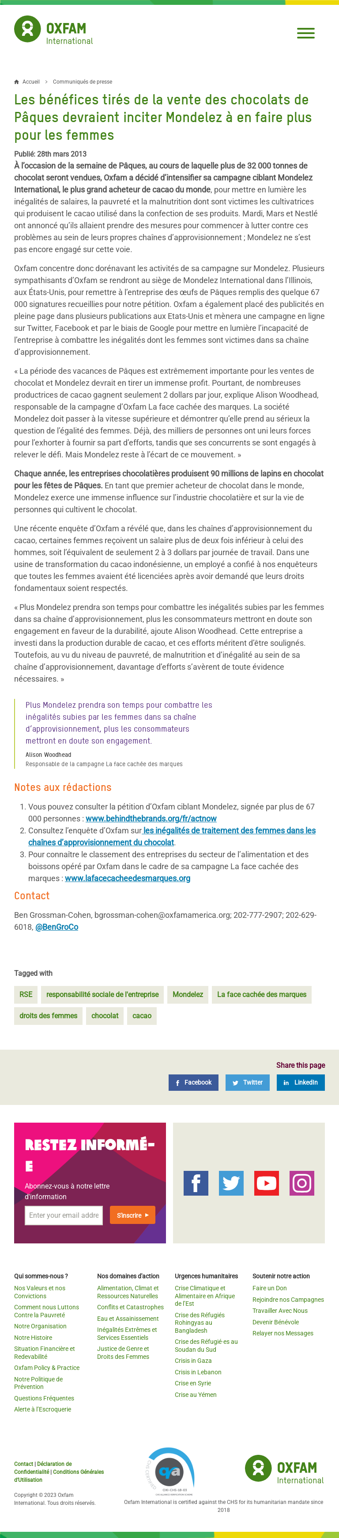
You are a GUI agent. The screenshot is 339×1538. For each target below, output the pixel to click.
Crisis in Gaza (193, 1360)
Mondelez (188, 994)
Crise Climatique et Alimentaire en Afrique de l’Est (205, 1296)
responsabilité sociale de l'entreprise (102, 994)
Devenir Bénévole (275, 1322)
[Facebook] (193, 1082)
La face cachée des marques (261, 994)
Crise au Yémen (196, 1394)
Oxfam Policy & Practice (46, 1367)
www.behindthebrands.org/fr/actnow (151, 818)
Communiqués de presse (82, 82)
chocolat (104, 1016)
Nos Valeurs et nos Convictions (39, 1292)
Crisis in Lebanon (198, 1372)
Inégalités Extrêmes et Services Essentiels (127, 1333)
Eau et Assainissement (128, 1318)
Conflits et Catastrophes (130, 1307)
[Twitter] (248, 1082)
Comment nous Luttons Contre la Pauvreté (46, 1311)
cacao (141, 1016)
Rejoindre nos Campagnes (288, 1299)
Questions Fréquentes (44, 1398)
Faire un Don (269, 1288)
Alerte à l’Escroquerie (42, 1409)
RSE (25, 994)
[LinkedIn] (301, 1082)
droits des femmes (48, 1016)
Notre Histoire (33, 1337)
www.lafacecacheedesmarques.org (127, 878)
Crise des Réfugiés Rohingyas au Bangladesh (200, 1323)
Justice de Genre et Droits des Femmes (123, 1352)
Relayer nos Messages (282, 1333)
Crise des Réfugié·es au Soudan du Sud (206, 1345)
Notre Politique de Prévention (38, 1383)
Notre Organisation (40, 1326)
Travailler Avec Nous (280, 1310)
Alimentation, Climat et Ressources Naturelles (128, 1292)
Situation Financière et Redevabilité (44, 1352)
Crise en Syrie (193, 1383)
